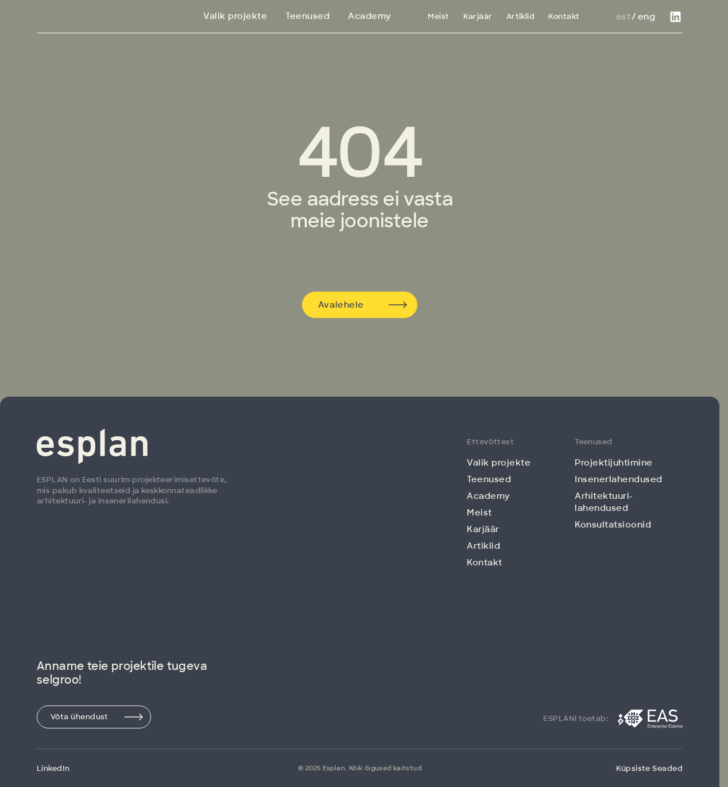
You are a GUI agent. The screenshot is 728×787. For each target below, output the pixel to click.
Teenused (307, 16)
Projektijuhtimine (614, 462)
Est (623, 16)
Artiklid (520, 16)
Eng (646, 16)
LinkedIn (53, 768)
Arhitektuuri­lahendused (603, 502)
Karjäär (478, 16)
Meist (438, 16)
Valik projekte (235, 16)
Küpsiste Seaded (649, 768)
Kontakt (563, 16)
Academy (370, 16)
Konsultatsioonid (613, 524)
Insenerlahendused (619, 479)
